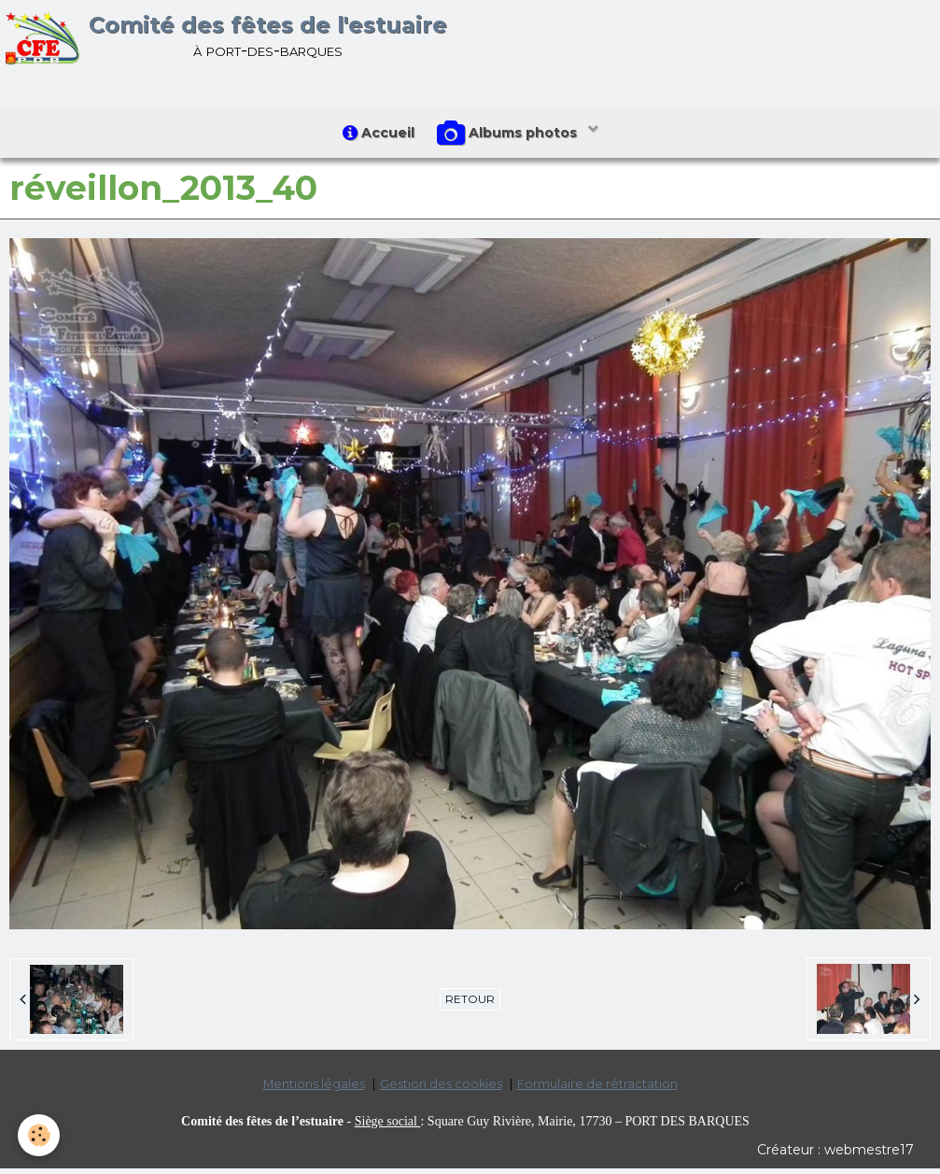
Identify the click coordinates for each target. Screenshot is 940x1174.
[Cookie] (40, 1135)
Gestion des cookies (441, 1089)
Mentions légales (314, 1089)
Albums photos (511, 136)
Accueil (376, 135)
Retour (470, 1004)
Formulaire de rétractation (597, 1089)
